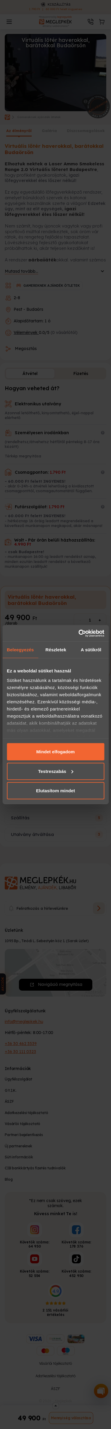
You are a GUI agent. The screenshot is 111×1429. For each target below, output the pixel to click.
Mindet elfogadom (55, 751)
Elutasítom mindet (55, 790)
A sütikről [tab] (91, 649)
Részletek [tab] (56, 649)
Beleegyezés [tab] (20, 649)
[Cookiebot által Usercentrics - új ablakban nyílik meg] (79, 633)
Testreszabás (55, 771)
